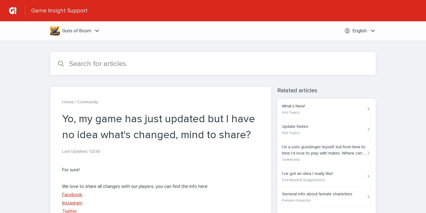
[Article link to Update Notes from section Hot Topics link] (326, 129)
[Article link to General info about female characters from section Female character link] (326, 197)
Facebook (72, 195)
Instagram (72, 203)
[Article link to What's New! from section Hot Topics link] (326, 109)
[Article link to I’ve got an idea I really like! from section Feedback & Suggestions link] (326, 176)
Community (87, 101)
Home (68, 101)
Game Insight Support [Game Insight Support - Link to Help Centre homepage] (59, 10)
